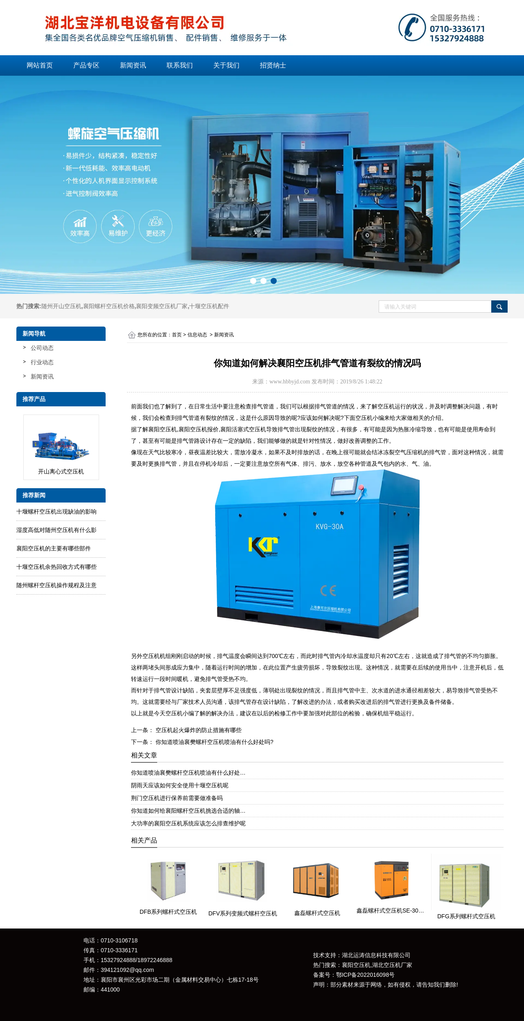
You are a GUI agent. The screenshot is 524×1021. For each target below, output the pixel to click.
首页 (177, 335)
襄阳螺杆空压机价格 (109, 306)
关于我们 (226, 65)
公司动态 (42, 348)
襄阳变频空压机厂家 (161, 306)
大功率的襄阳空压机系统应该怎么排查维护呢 (188, 823)
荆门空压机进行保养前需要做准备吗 (177, 798)
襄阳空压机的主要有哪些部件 (53, 548)
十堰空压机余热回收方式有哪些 (56, 566)
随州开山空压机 (61, 306)
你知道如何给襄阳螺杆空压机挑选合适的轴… (188, 810)
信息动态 (197, 335)
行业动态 (42, 362)
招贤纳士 (273, 65)
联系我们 (180, 65)
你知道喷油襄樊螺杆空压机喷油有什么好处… (188, 772)
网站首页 (40, 65)
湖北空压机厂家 (392, 965)
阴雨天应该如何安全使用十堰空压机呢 (179, 785)
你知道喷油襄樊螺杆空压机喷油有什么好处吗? (213, 742)
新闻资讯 (133, 65)
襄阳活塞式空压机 (243, 429)
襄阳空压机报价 (198, 429)
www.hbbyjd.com (289, 382)
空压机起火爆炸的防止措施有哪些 (198, 730)
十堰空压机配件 (209, 306)
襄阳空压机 (162, 429)
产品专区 (86, 65)
